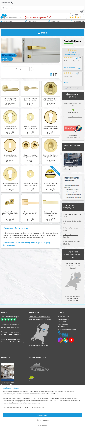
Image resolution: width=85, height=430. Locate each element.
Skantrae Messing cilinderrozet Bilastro (50, 127)
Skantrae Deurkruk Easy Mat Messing (30, 99)
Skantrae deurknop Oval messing (50, 184)
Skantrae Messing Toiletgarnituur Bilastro (30, 156)
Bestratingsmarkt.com (37, 389)
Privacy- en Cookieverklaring (12, 342)
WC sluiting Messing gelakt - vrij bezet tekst (10, 213)
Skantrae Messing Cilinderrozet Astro (10, 127)
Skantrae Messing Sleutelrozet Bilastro (10, 156)
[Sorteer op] (44, 69)
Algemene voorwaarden (10, 339)
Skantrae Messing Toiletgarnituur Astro (50, 99)
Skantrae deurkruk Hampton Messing (10, 99)
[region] (28, 417)
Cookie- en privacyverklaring (34, 426)
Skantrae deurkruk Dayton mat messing (30, 213)
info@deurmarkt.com (75, 117)
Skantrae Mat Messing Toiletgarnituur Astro (50, 156)
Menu (42, 32)
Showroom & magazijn (72, 296)
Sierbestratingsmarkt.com (38, 381)
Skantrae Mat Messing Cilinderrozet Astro (10, 184)
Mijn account (7, 2)
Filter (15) (16, 69)
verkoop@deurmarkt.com (67, 329)
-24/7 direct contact (72, 136)
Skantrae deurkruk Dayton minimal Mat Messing (50, 213)
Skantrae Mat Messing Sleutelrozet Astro (30, 184)
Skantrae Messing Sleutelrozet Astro (30, 127)
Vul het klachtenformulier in (12, 327)
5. (64, 242)
